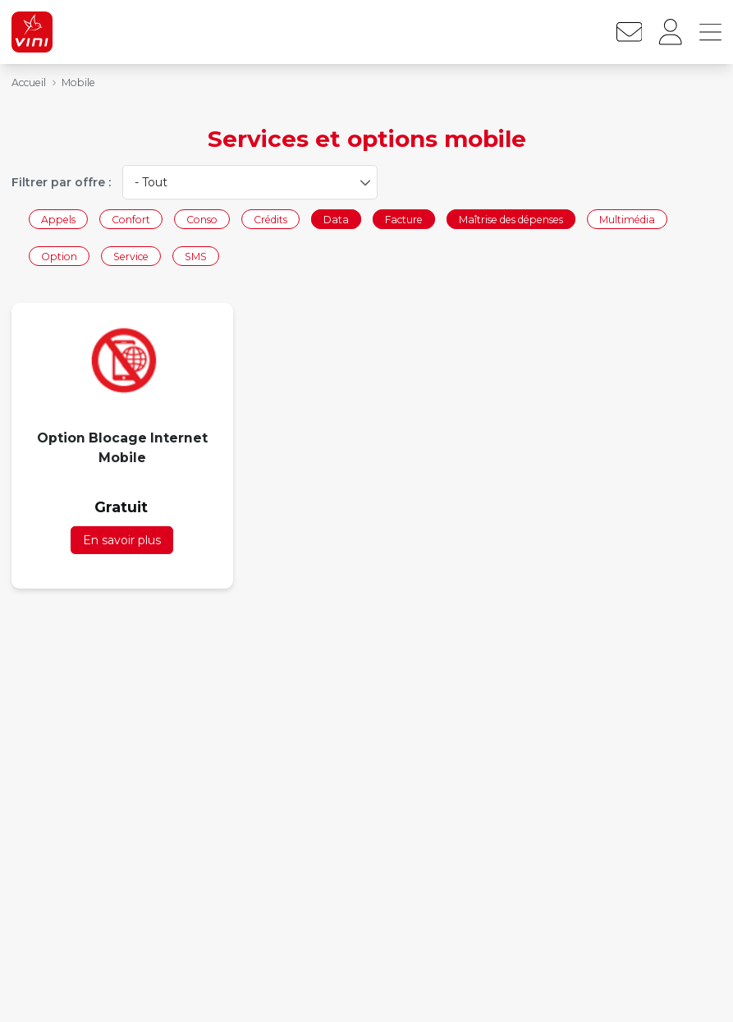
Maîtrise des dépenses (511, 219)
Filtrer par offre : (61, 182)
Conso (202, 219)
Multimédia (627, 219)
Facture (404, 219)
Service (131, 256)
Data (336, 219)
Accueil (28, 82)
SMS (196, 256)
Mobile (78, 82)
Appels (58, 219)
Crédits (270, 219)
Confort (131, 219)
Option (59, 256)
